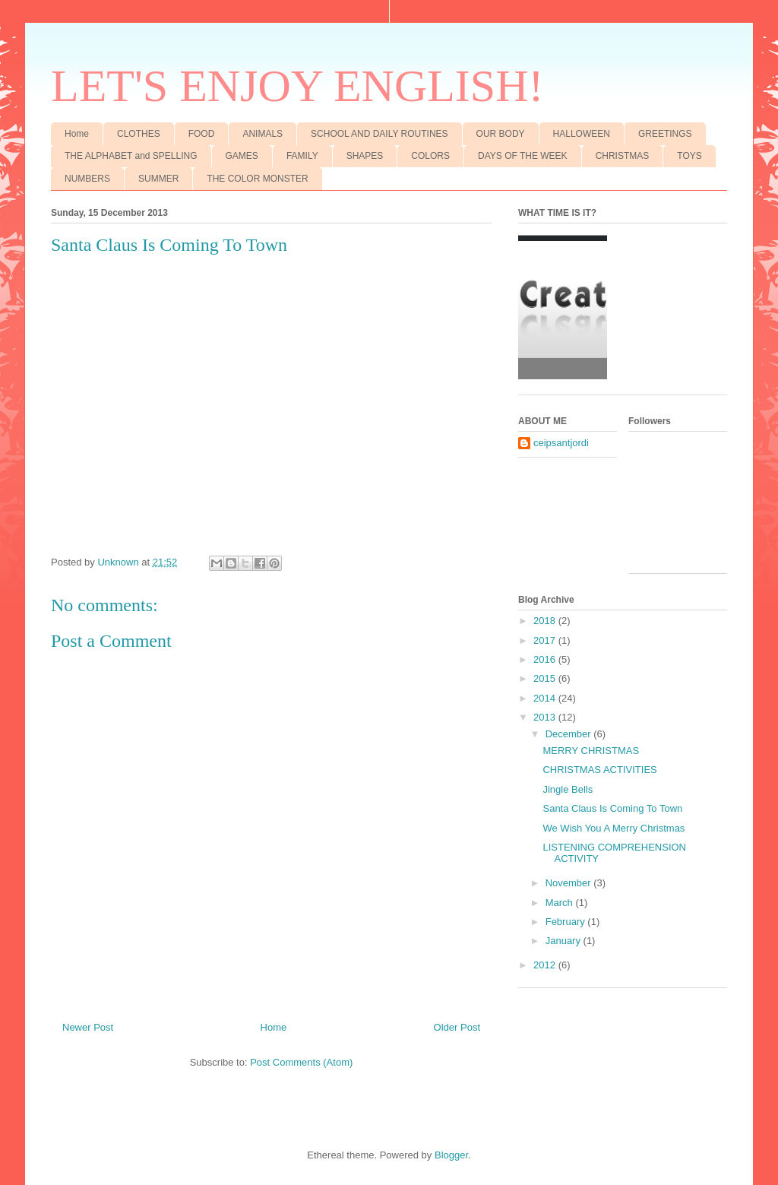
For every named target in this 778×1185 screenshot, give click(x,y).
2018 (545, 620)
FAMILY (302, 156)
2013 (545, 717)
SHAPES (365, 156)
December (570, 734)
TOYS (689, 156)
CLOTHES (138, 133)
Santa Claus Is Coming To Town (612, 808)
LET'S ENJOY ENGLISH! (297, 86)
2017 (545, 640)
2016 (545, 659)
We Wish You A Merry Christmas (613, 828)
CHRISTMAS (623, 156)
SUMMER (158, 178)
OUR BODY (500, 133)
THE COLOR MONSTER (257, 178)
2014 (545, 698)
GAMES (242, 156)
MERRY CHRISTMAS (590, 750)
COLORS (430, 156)
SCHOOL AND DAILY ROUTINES (379, 133)
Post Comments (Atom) (301, 1062)
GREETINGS (665, 133)
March (561, 902)
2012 (545, 965)
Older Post (457, 1027)
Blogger (451, 1155)
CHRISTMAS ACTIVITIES (599, 769)
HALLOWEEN (581, 133)
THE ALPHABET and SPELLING (131, 156)
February (567, 921)
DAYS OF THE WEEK (523, 156)
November (570, 883)
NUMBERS (87, 178)
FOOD (201, 133)
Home (77, 133)
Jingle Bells (567, 789)
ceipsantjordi (561, 442)
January (565, 940)
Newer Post (87, 1027)
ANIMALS (262, 133)
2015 (545, 678)
